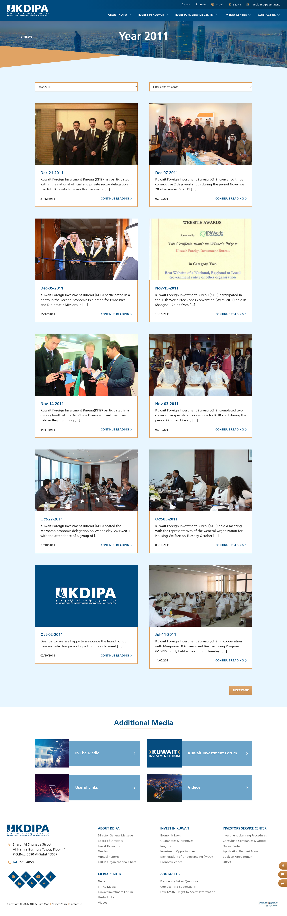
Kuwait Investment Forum (192, 753)
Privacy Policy (59, 904)
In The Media (67, 753)
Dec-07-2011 (166, 173)
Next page (241, 690)
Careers (186, 4)
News (27, 36)
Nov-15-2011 (166, 288)
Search (235, 5)
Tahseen (201, 4)
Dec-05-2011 (51, 288)
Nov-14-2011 (52, 404)
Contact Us (75, 904)
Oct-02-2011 (51, 635)
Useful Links (66, 787)
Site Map (44, 904)
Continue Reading (116, 198)
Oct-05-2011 (166, 519)
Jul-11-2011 (165, 635)
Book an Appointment (263, 5)
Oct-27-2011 (51, 519)
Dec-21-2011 (51, 173)
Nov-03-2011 (166, 404)
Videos (173, 787)
